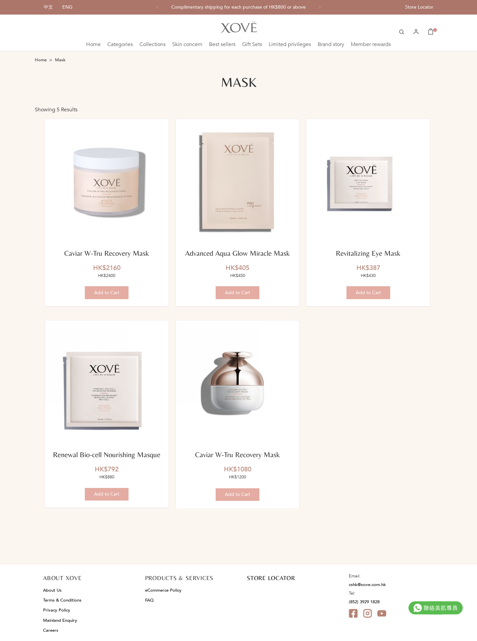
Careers (50, 630)
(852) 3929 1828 (364, 602)
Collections (152, 44)
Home (93, 44)
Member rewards (371, 44)
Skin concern (187, 44)
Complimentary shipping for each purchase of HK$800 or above (238, 7)
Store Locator (419, 7)
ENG (67, 7)
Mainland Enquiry (60, 620)
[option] (238, 7)
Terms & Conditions (62, 600)
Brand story (331, 44)
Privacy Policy (56, 610)
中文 (48, 7)
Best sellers (222, 44)
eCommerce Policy (163, 590)
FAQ (149, 600)
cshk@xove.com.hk (367, 585)
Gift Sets (252, 44)
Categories (120, 44)
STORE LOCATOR (271, 577)
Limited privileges (290, 44)
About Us (52, 590)
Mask (60, 60)
